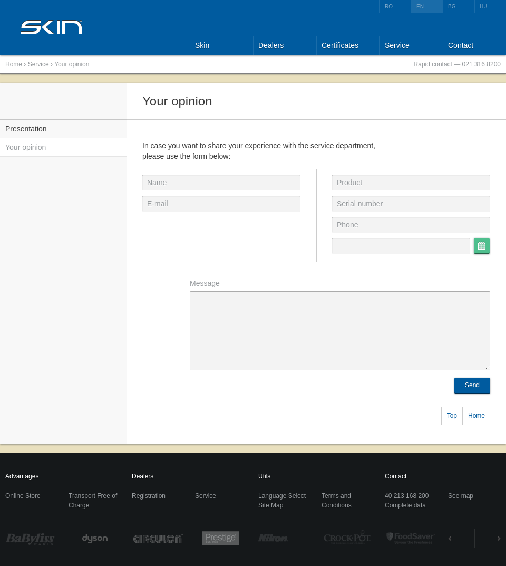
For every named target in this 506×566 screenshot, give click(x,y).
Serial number (360, 203)
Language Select (282, 496)
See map (460, 496)
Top (452, 415)
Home (13, 64)
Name (157, 182)
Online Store (23, 496)
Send (472, 385)
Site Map (270, 505)
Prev (461, 538)
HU (483, 6)
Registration (149, 496)
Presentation (26, 128)
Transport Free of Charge (93, 500)
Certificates (340, 45)
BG (451, 6)
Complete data (405, 505)
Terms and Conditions (337, 500)
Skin (202, 45)
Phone (347, 224)
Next (488, 538)
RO (389, 6)
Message (205, 283)
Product (349, 182)
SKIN (52, 27)
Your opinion (71, 64)
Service (397, 45)
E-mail (157, 203)
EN (420, 6)
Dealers (271, 45)
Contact (460, 45)
